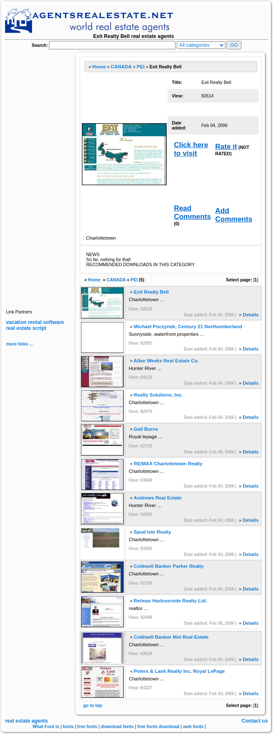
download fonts (117, 726)
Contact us (255, 721)
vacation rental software (35, 322)
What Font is (45, 726)
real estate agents (26, 721)
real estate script (26, 328)
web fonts (193, 726)
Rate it (226, 147)
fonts (68, 726)
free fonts (87, 726)
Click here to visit (191, 149)
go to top (92, 705)
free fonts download (158, 726)
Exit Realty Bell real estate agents (133, 36)
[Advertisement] (39, 177)
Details (251, 314)
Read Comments (192, 212)
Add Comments (233, 215)
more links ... (19, 343)
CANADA (121, 66)
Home (99, 66)
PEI (141, 66)
